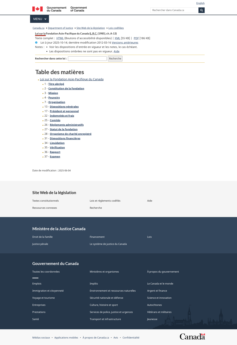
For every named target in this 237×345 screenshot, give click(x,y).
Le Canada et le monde (160, 283)
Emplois (36, 283)
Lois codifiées (116, 28)
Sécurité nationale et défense (106, 297)
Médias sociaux (41, 337)
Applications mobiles (66, 337)
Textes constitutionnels (45, 200)
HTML (60, 38)
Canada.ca (38, 28)
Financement (97, 237)
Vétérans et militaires (159, 312)
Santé (35, 319)
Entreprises (38, 305)
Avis (116, 337)
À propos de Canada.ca (96, 337)
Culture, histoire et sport (104, 305)
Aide (116, 51)
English (200, 3)
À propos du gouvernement (163, 271)
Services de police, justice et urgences (111, 312)
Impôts (94, 283)
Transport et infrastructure (105, 319)
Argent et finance (157, 290)
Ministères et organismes (104, 271)
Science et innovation (159, 297)
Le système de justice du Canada (108, 244)
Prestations (38, 312)
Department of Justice (60, 28)
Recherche (96, 207)
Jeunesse (152, 319)
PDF (136, 38)
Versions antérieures (125, 42)
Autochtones (154, 305)
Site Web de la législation (90, 28)
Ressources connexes (44, 207)
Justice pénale (40, 244)
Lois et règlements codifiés (105, 200)
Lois (149, 237)
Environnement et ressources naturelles (113, 290)
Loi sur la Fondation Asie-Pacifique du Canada (72, 79)
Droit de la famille (42, 237)
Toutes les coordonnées (46, 271)
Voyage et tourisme (43, 297)
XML (117, 38)
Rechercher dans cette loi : (51, 58)
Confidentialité (131, 337)
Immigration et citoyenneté (48, 290)
